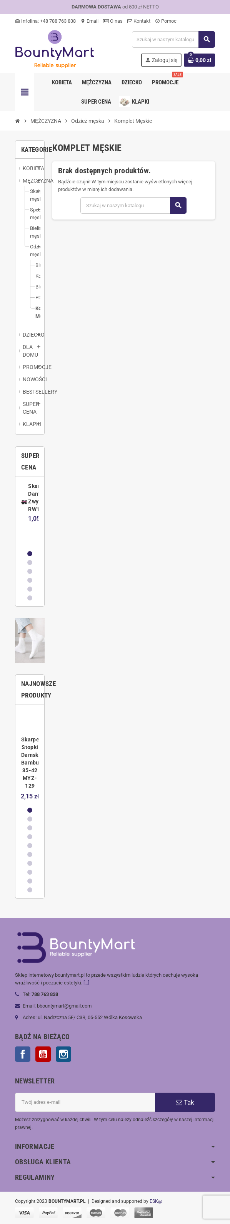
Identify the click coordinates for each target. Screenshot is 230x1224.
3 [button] (29, 571)
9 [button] (29, 881)
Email (89, 21)
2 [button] (29, 562)
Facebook (22, 1054)
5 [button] (29, 589)
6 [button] (29, 597)
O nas (113, 21)
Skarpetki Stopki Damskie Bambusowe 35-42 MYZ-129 (36, 762)
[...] (86, 983)
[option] (29, 512)
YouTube (43, 1054)
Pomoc (166, 21)
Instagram (63, 1054)
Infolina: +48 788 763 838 (45, 21)
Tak (185, 1102)
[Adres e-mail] (85, 1102)
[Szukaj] (173, 39)
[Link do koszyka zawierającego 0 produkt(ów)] (199, 60)
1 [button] (29, 553)
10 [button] (29, 889)
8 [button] (29, 872)
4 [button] (29, 580)
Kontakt (138, 21)
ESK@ (156, 1201)
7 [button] (29, 863)
